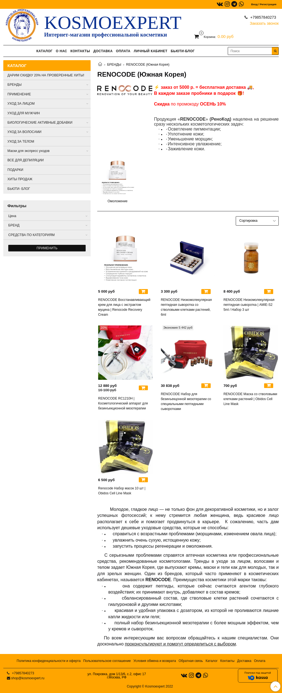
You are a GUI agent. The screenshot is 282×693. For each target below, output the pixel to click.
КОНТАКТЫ (80, 51)
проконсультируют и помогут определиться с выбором (180, 644)
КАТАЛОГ (44, 51)
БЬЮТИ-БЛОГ (183, 51)
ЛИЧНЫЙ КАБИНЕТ (150, 51)
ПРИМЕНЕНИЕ (19, 94)
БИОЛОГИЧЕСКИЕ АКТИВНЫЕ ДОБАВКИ (39, 122)
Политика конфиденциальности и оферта (49, 661)
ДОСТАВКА (103, 51)
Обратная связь (190, 661)
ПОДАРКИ (15, 170)
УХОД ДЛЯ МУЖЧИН (23, 113)
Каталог (211, 661)
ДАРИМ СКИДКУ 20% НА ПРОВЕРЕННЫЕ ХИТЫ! (45, 75)
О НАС (61, 51)
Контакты (227, 661)
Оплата (259, 661)
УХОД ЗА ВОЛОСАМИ (24, 132)
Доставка (244, 661)
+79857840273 (262, 17)
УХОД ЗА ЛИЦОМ (21, 104)
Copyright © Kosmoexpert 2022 (150, 686)
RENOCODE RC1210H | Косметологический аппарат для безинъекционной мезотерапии (123, 403)
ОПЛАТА (123, 51)
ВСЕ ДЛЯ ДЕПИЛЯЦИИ (25, 160)
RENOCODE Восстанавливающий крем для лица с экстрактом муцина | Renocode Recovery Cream (124, 307)
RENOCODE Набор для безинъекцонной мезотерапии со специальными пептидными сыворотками (186, 401)
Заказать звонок (264, 22)
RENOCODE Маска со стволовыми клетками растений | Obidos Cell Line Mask (250, 399)
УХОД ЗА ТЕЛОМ (20, 141)
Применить (47, 248)
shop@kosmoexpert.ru (27, 678)
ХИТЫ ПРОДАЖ (19, 179)
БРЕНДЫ (114, 64)
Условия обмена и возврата (155, 661)
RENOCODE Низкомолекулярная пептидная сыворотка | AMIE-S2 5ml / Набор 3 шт (248, 305)
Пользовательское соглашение (107, 661)
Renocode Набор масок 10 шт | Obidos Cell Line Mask (121, 490)
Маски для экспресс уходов (28, 151)
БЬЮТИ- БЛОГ (18, 189)
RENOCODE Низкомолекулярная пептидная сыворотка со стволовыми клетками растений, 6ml (186, 307)
